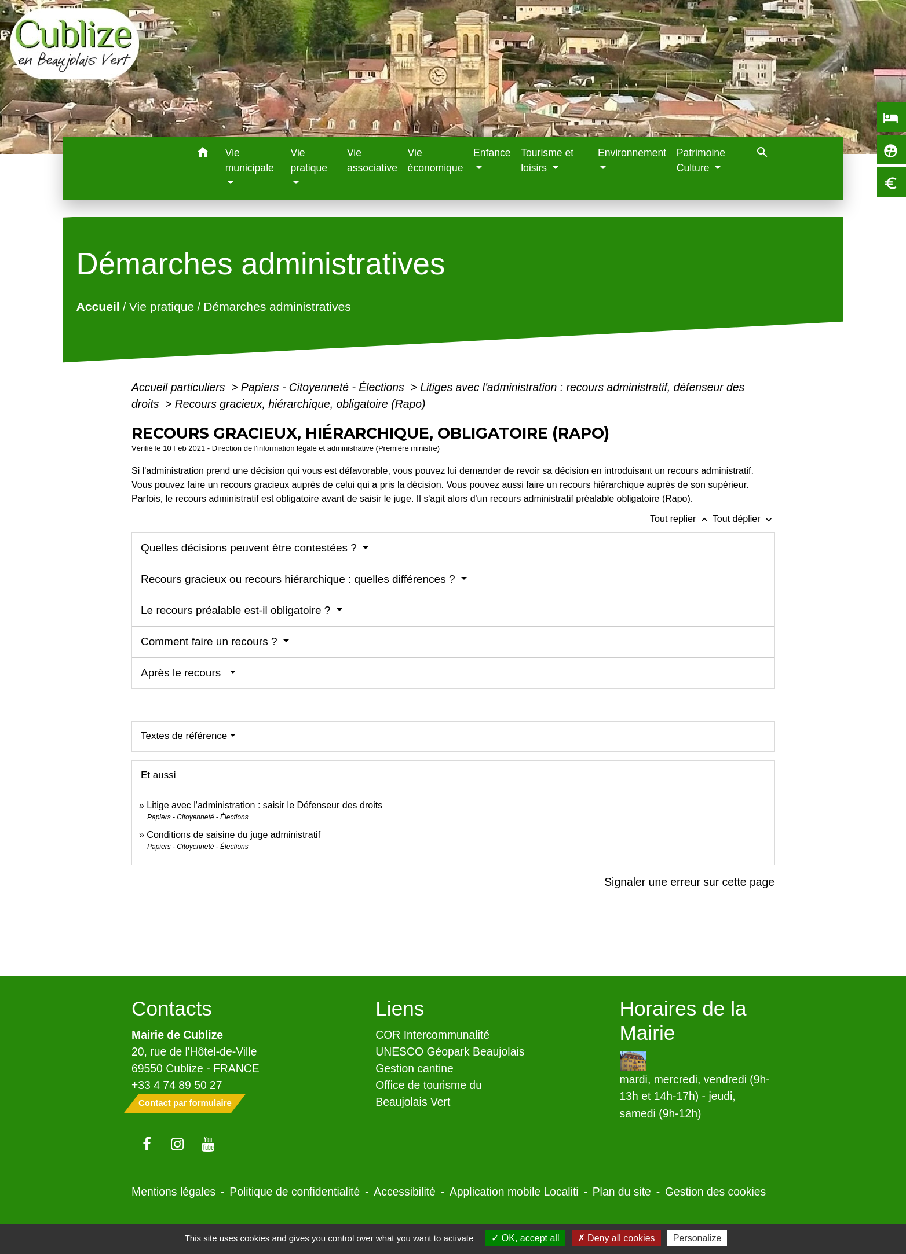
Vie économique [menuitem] (435, 160)
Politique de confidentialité (294, 1191)
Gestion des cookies (715, 1191)
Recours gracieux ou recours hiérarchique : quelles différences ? (299, 579)
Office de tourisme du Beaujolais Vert (428, 1093)
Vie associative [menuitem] (372, 160)
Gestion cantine (414, 1068)
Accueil (98, 306)
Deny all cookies (616, 1238)
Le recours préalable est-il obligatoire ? (237, 610)
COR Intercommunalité (432, 1034)
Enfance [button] (492, 153)
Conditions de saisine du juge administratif (233, 835)
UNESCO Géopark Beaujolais (449, 1051)
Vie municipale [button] (249, 160)
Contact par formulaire (185, 1103)
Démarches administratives (278, 306)
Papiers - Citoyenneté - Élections (324, 387)
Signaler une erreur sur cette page (689, 882)
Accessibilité (405, 1191)
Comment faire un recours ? (210, 641)
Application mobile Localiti (514, 1191)
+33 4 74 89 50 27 (176, 1085)
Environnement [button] (632, 153)
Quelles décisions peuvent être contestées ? (250, 548)
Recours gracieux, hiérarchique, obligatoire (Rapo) (300, 404)
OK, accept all (525, 1238)
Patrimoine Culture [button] (701, 160)
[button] (203, 154)
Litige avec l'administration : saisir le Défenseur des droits (264, 805)
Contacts (171, 1008)
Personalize (697, 1238)
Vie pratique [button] (309, 160)
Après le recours (184, 673)
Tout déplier (744, 519)
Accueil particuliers (179, 387)
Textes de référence (184, 735)
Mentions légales (173, 1191)
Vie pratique (161, 306)
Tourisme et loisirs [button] (547, 160)
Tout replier (681, 519)
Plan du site (622, 1191)
